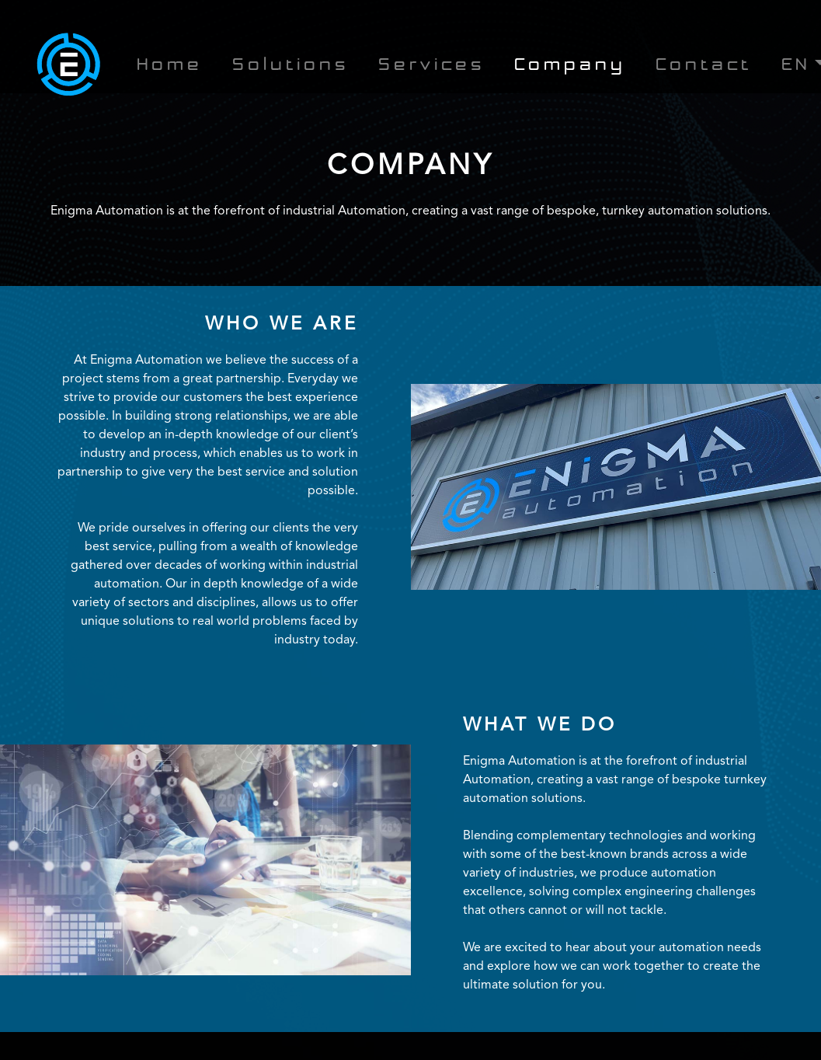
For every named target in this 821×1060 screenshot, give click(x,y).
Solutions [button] (290, 66)
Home (170, 66)
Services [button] (431, 66)
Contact (704, 66)
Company (570, 66)
